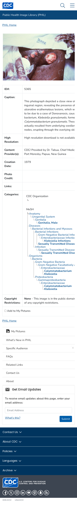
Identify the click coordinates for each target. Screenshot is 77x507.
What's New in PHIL (18, 340)
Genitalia (40, 219)
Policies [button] (10, 451)
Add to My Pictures (18, 311)
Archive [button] (10, 470)
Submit (66, 419)
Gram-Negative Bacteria (50, 262)
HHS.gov (7, 500)
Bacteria (37, 259)
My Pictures (15, 331)
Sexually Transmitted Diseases (57, 250)
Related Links (14, 365)
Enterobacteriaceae (53, 268)
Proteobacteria (44, 277)
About (10, 381)
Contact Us (12, 373)
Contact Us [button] (12, 432)
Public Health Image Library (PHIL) (24, 15)
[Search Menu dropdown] (62, 5)
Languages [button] (12, 461)
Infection (40, 247)
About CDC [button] (12, 441)
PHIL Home (9, 25)
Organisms (35, 256)
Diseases (34, 226)
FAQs (9, 356)
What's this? (12, 418)
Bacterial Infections (47, 232)
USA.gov (19, 500)
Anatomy (34, 213)
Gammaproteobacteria (52, 280)
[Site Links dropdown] (72, 5)
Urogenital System (43, 216)
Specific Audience (17, 348)
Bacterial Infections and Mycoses (52, 229)
